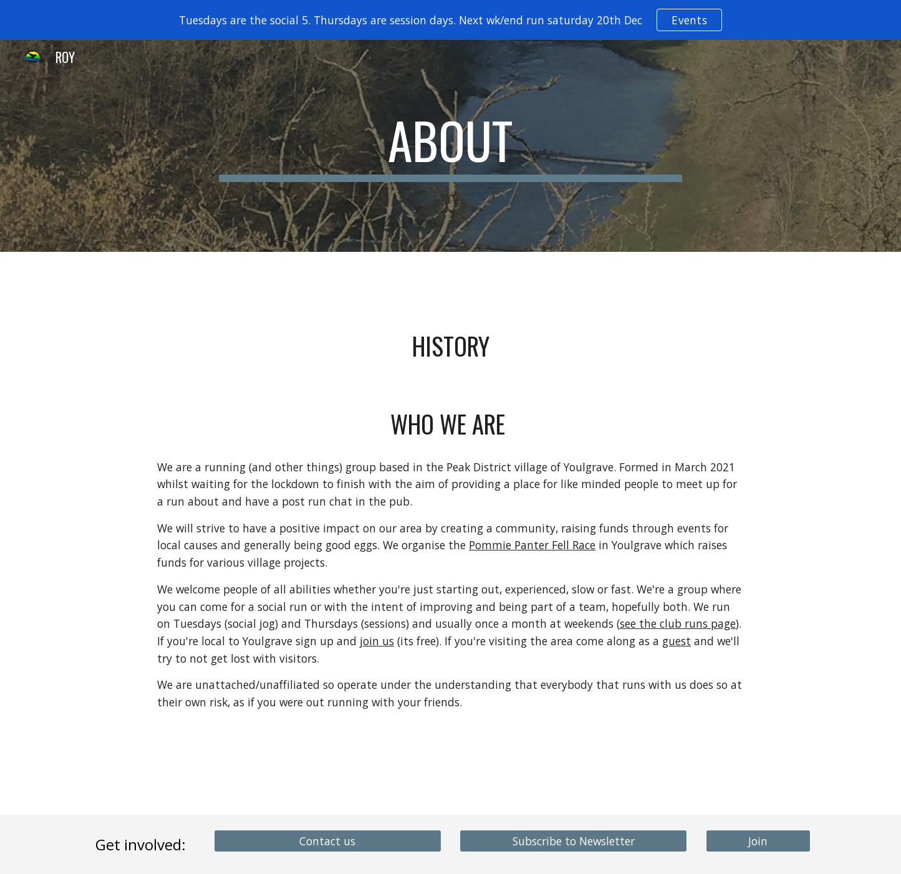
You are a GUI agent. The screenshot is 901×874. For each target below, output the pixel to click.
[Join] (758, 840)
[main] (451, 146)
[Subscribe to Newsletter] (573, 840)
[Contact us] (327, 840)
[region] (450, 20)
